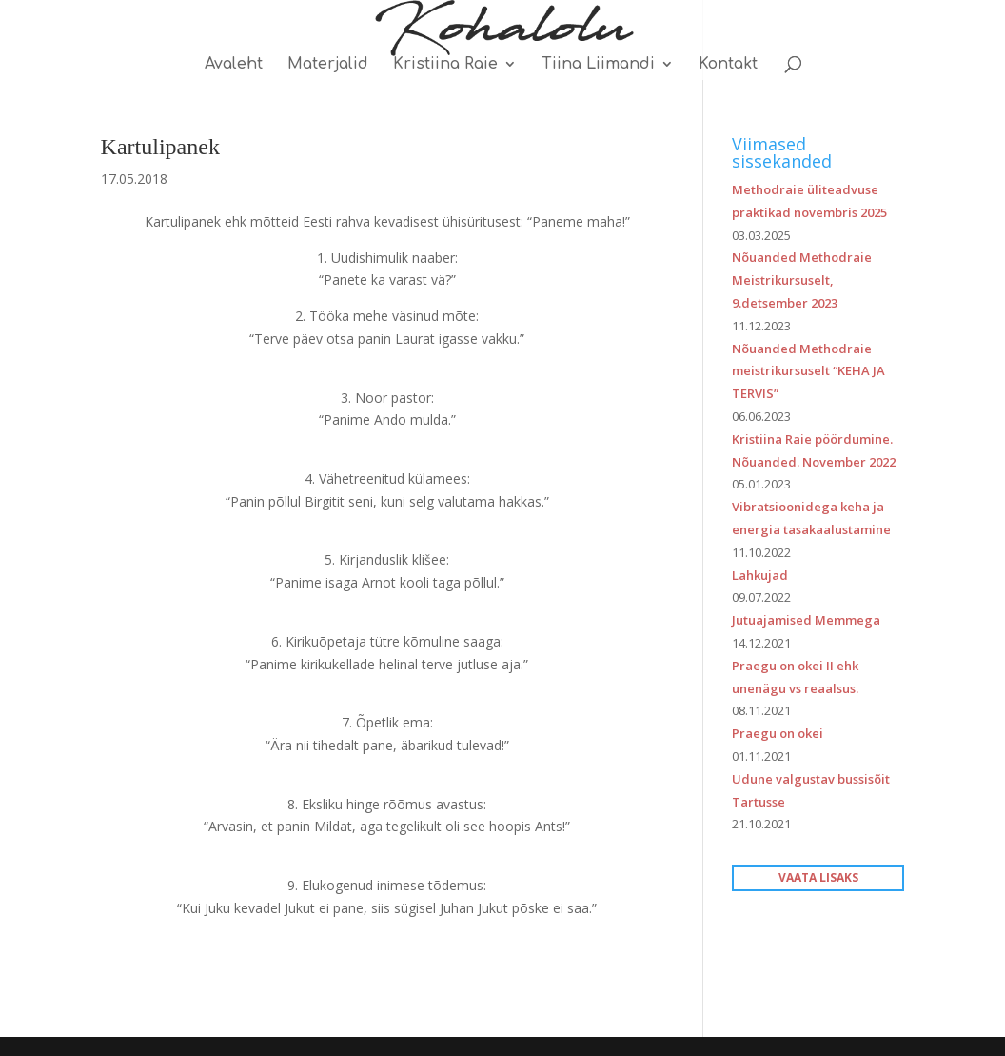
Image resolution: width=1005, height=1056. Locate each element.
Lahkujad (760, 575)
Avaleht (234, 64)
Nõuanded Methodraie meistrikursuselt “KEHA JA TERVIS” (808, 371)
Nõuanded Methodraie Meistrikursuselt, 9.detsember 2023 (802, 280)
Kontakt (728, 64)
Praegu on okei (777, 733)
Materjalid (327, 64)
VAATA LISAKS (818, 877)
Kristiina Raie (445, 64)
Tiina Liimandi (598, 64)
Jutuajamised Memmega (806, 619)
